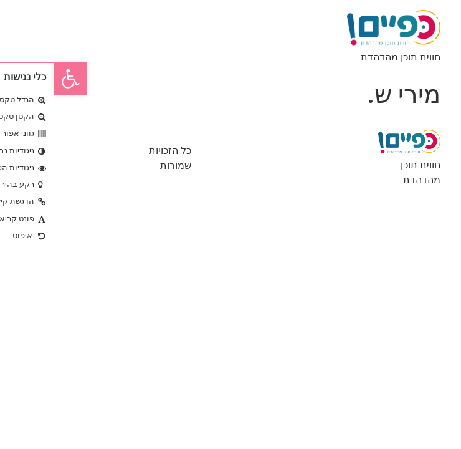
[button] (16, 78)
